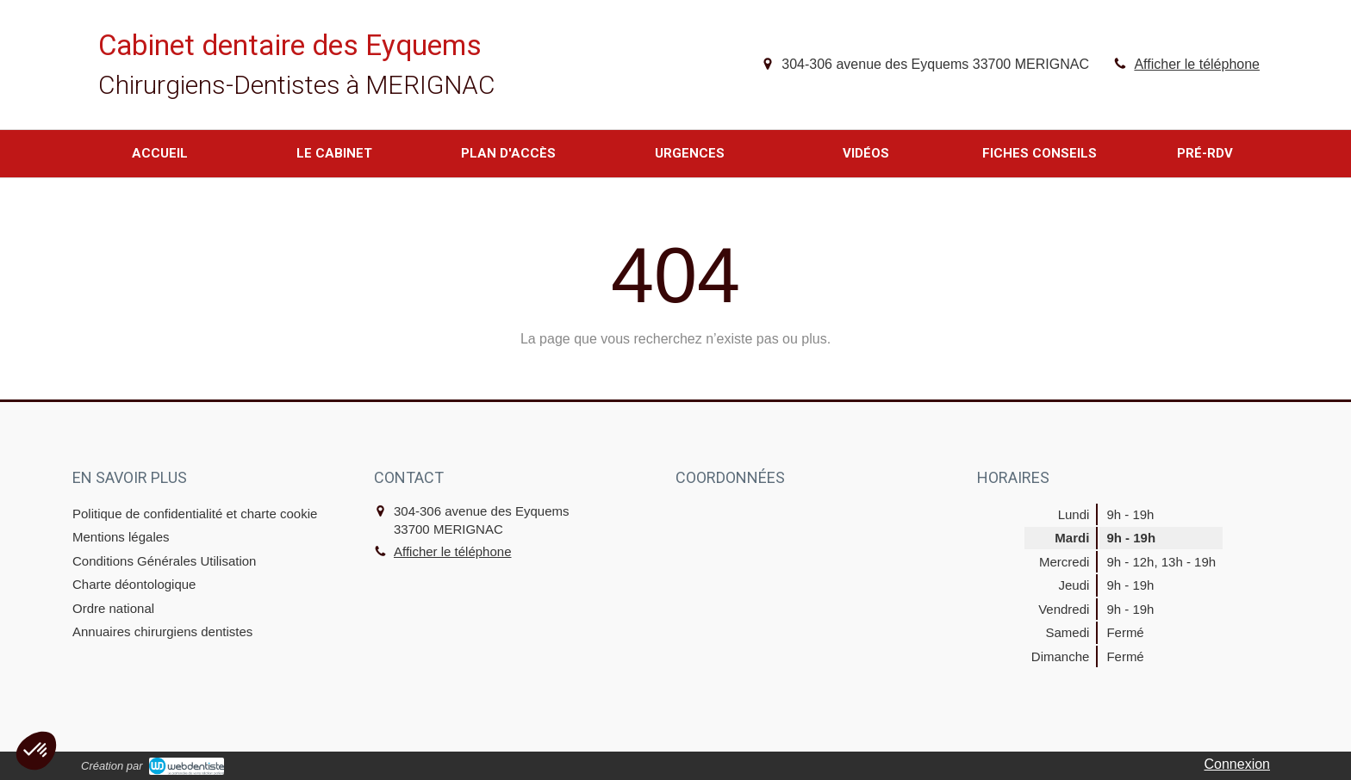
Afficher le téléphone (1197, 64)
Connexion (1238, 764)
